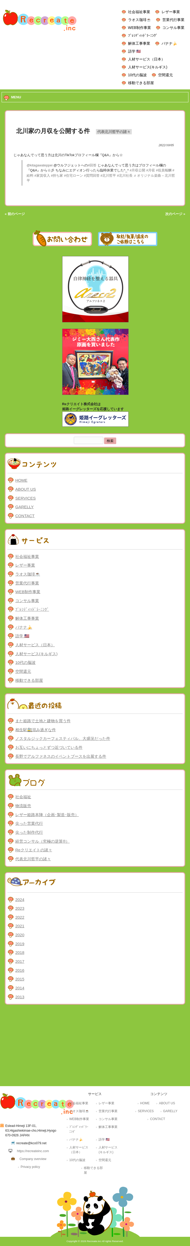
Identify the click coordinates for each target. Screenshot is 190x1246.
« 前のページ (15, 214)
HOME (21, 480)
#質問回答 (92, 175)
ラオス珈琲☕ (139, 20)
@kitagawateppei (39, 165)
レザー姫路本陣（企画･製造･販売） (47, 814)
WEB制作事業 (139, 28)
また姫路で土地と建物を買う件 (43, 721)
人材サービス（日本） (146, 59)
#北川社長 (125, 175)
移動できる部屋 (141, 83)
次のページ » (175, 214)
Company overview (33, 1159)
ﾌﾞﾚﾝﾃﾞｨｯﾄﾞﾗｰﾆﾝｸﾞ (143, 35)
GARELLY (24, 507)
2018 (19, 952)
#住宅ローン (73, 175)
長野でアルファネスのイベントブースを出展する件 (60, 756)
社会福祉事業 (139, 12)
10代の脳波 (137, 75)
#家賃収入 (42, 175)
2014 (19, 988)
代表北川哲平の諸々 (113, 132)
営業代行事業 (173, 20)
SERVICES (25, 498)
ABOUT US (25, 489)
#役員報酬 (164, 170)
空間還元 (165, 75)
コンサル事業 (173, 28)
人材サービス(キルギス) (147, 67)
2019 (19, 944)
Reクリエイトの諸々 (33, 850)
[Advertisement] (95, 1047)
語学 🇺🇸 (134, 51)
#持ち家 (57, 175)
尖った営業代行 (29, 823)
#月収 (150, 170)
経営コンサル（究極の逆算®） (42, 841)
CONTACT (25, 515)
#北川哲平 (108, 175)
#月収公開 (137, 170)
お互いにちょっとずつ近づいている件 (48, 747)
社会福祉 (23, 797)
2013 (19, 997)
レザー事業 (171, 12)
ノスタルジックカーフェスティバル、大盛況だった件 (62, 738)
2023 (19, 908)
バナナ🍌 (169, 43)
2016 (19, 970)
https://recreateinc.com (33, 1151)
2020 (19, 935)
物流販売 (23, 805)
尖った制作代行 (29, 832)
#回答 (92, 165)
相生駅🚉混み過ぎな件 (35, 730)
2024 (19, 899)
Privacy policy (30, 1167)
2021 (19, 926)
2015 (19, 979)
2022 (19, 917)
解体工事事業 (139, 43)
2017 (19, 961)
